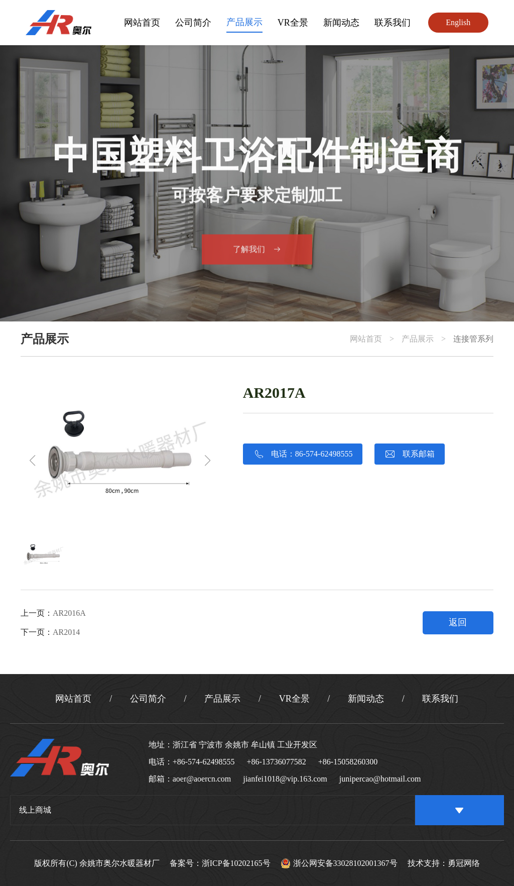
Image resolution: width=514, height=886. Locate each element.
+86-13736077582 (276, 761)
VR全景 (293, 23)
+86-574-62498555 (204, 761)
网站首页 (142, 23)
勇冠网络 (464, 863)
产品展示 (244, 22)
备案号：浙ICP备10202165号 (220, 863)
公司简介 (193, 23)
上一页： (53, 613)
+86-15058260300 (347, 761)
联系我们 (392, 23)
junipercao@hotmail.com (380, 778)
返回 (458, 622)
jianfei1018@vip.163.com (285, 778)
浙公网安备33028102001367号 (339, 863)
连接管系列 (473, 339)
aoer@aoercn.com (202, 778)
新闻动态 (341, 23)
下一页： (50, 632)
